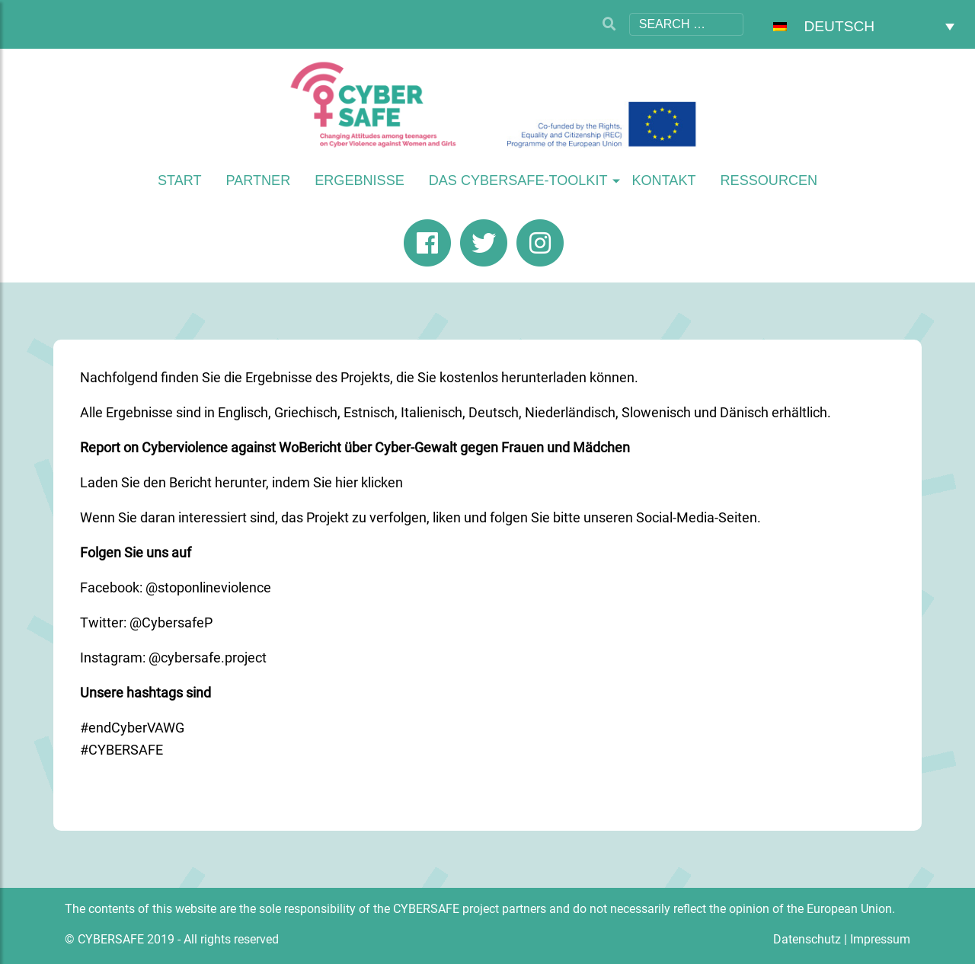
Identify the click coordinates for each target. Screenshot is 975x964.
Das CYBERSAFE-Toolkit (518, 180)
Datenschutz (807, 939)
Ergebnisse (359, 180)
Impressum (880, 939)
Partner (257, 180)
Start (180, 180)
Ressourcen (769, 180)
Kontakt (663, 180)
